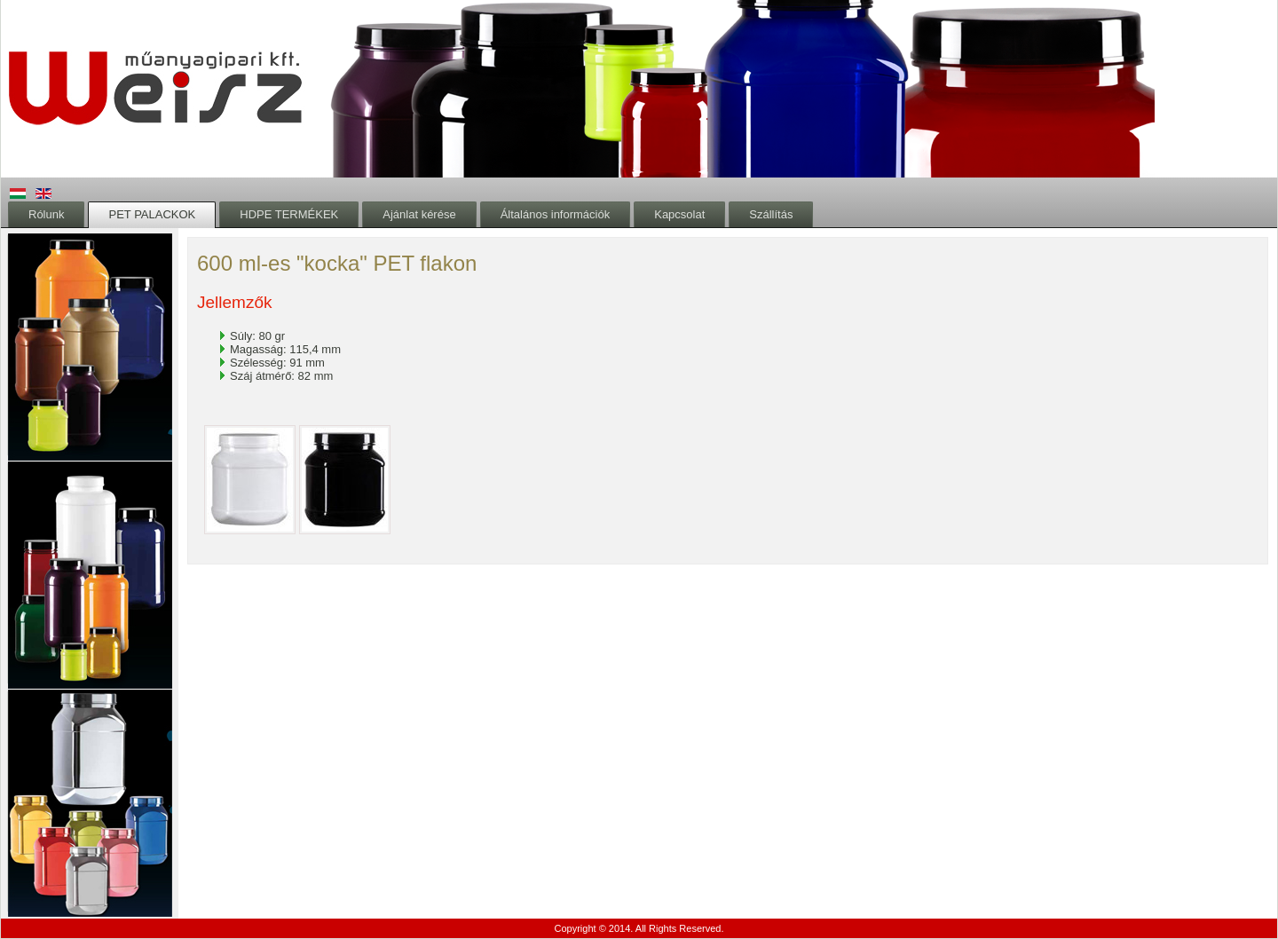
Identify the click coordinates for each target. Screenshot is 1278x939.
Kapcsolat (679, 214)
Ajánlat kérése (419, 214)
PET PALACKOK (151, 214)
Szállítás (771, 214)
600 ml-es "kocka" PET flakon (337, 263)
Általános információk (556, 214)
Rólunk (46, 214)
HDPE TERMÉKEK (289, 214)
